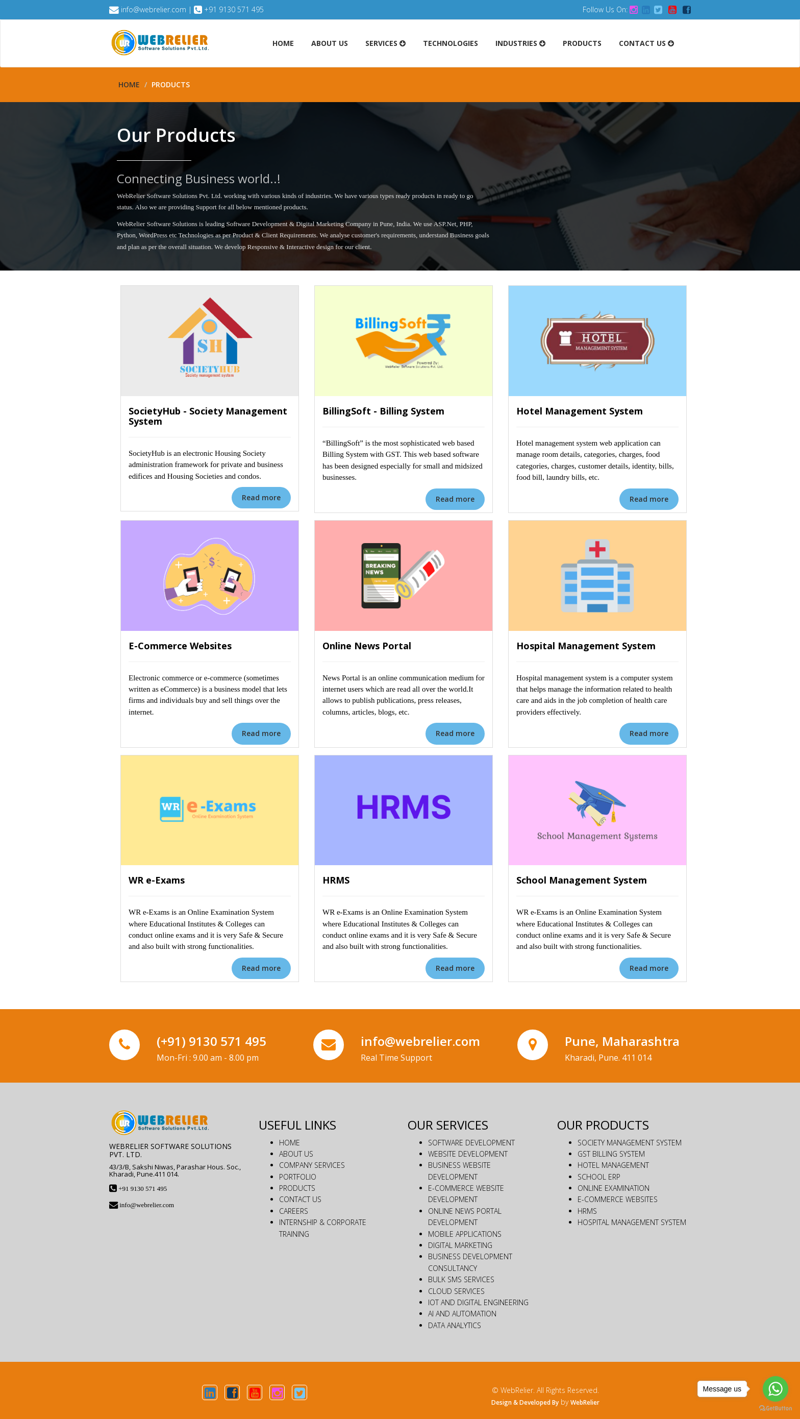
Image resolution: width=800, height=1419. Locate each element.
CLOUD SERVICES (456, 1291)
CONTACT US (300, 1199)
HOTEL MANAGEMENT (613, 1165)
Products (582, 43)
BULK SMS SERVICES (461, 1279)
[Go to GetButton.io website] (775, 1408)
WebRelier (584, 1402)
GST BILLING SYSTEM (611, 1154)
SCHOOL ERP (599, 1177)
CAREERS (293, 1211)
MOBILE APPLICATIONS (465, 1234)
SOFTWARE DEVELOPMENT (471, 1142)
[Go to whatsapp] (775, 1389)
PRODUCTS (297, 1188)
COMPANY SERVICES (312, 1165)
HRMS (587, 1211)
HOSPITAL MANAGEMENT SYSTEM (632, 1222)
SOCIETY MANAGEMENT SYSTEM (630, 1142)
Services (385, 43)
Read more (261, 497)
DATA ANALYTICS (454, 1325)
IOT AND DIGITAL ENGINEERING (478, 1302)
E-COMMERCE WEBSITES (618, 1199)
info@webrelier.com (153, 9)
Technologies (450, 43)
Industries (520, 43)
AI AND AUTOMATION (462, 1313)
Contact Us (646, 43)
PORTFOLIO (297, 1177)
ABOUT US (296, 1154)
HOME (289, 1142)
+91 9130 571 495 (234, 9)
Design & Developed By (525, 1402)
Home (283, 43)
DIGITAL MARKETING (460, 1245)
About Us (329, 43)
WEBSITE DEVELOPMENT (468, 1154)
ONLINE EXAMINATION (613, 1188)
